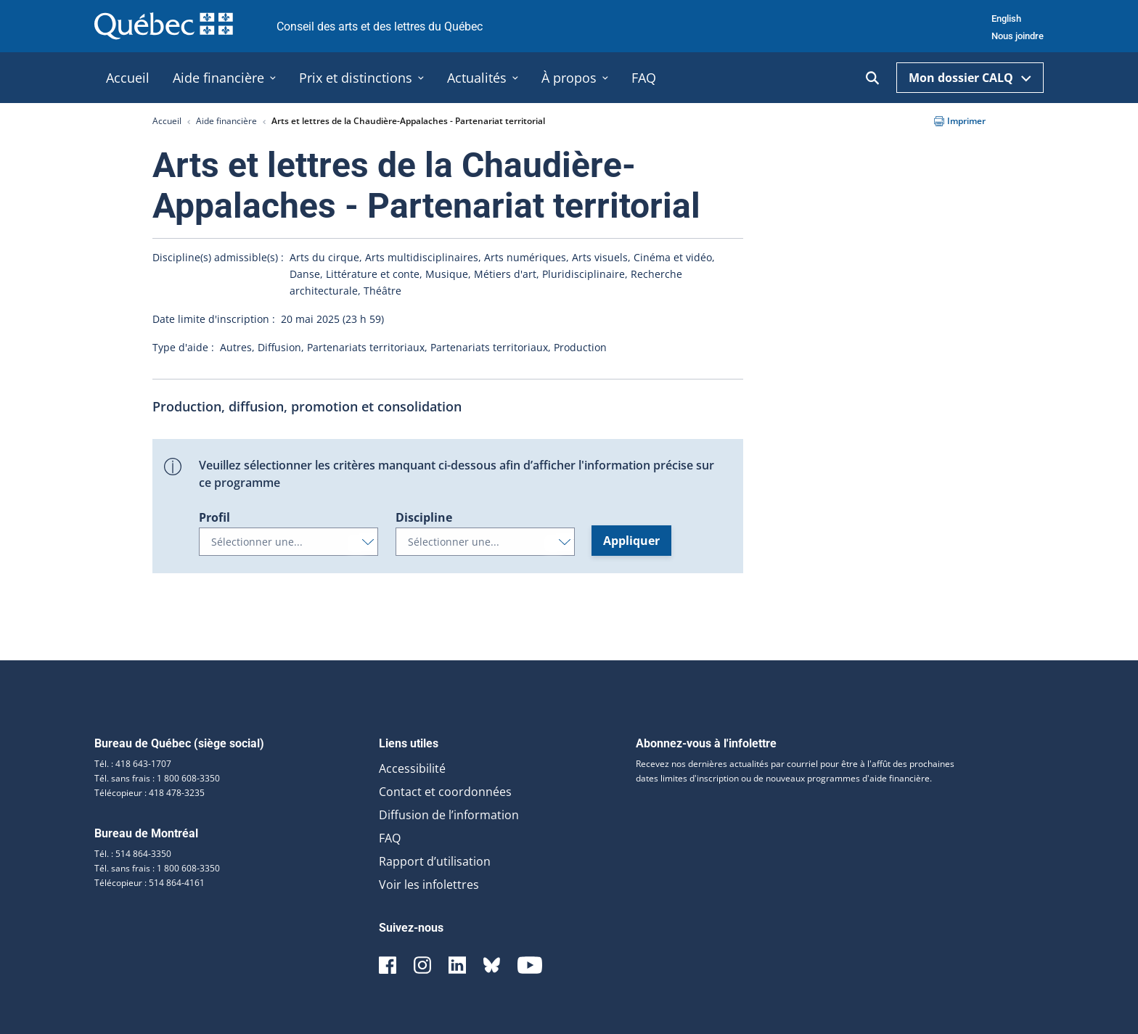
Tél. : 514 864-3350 (132, 854)
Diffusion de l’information (449, 815)
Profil (214, 517)
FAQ (390, 838)
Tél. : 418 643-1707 (132, 764)
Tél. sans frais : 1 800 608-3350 (157, 778)
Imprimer (960, 121)
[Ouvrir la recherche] (872, 78)
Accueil (166, 121)
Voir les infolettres (429, 885)
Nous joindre (1017, 35)
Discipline (424, 517)
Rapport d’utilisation (435, 861)
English (1006, 18)
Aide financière (226, 121)
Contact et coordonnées (445, 792)
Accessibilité (412, 768)
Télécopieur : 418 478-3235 (149, 793)
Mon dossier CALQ (970, 78)
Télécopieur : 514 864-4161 (149, 883)
